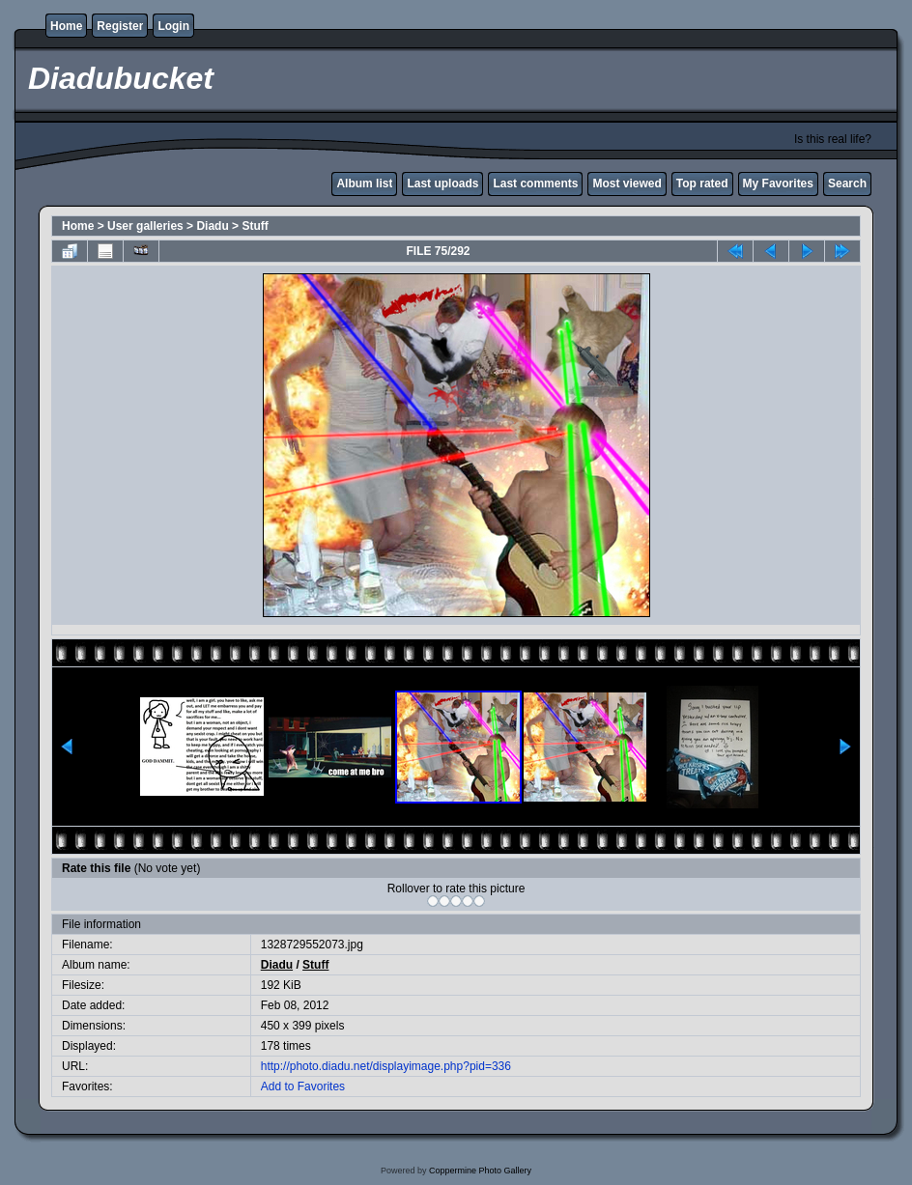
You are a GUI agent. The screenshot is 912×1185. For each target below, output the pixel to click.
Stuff (255, 226)
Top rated (702, 183)
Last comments (535, 183)
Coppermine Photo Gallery (480, 1170)
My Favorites (778, 183)
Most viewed (626, 183)
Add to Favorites (303, 1086)
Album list (364, 183)
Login (173, 26)
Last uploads (442, 183)
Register (120, 26)
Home (66, 26)
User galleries (145, 226)
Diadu (212, 226)
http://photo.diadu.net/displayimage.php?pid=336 (386, 1066)
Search (847, 183)
